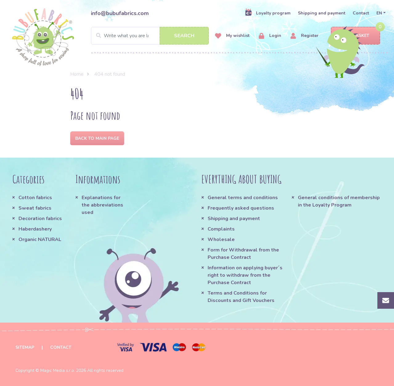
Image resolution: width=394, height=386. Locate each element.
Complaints (221, 229)
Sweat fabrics (34, 208)
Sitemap (24, 347)
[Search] (150, 36)
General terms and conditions (243, 197)
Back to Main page (97, 138)
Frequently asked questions (241, 208)
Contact (361, 13)
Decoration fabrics (40, 218)
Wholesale (221, 239)
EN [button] (379, 13)
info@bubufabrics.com (120, 13)
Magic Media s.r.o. (57, 370)
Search (184, 35)
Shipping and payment (321, 13)
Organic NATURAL (39, 239)
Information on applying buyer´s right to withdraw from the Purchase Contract (245, 275)
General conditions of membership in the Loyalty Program (339, 201)
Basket (355, 36)
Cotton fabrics (35, 197)
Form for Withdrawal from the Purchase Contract (243, 254)
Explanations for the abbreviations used (102, 205)
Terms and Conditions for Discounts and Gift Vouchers (241, 297)
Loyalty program (267, 13)
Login (270, 36)
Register (304, 36)
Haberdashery (35, 229)
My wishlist (232, 36)
